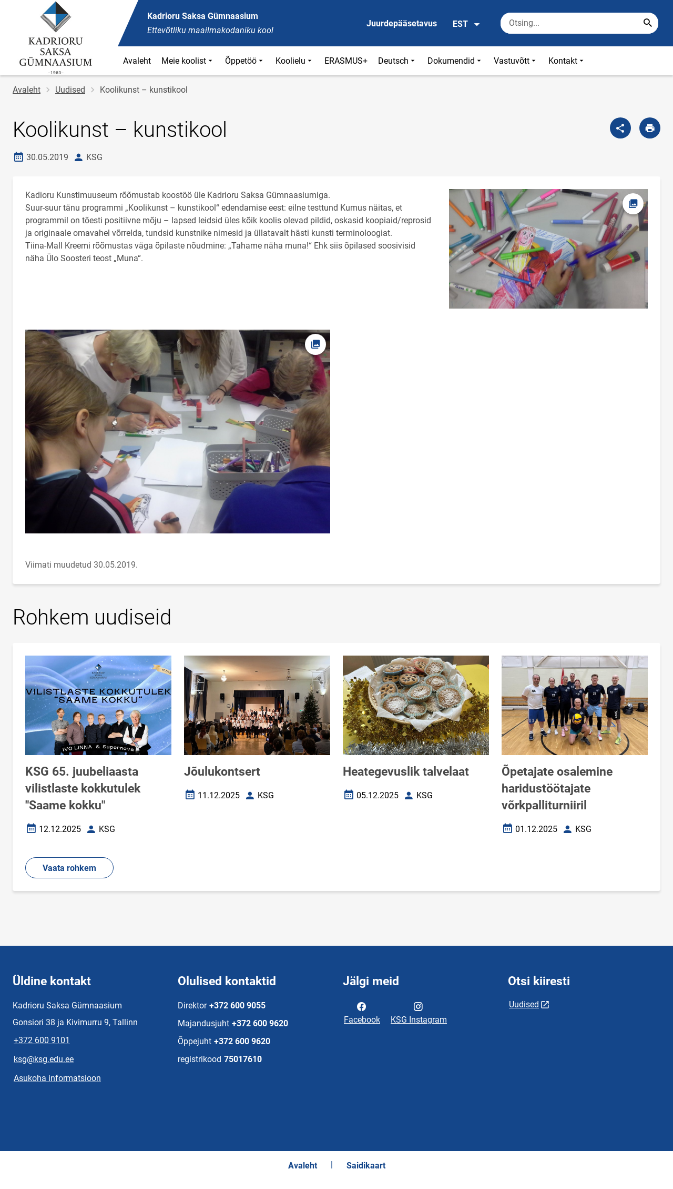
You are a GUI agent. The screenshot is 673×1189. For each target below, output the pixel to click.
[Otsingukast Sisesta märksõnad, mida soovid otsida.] (579, 23)
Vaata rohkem (69, 868)
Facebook (362, 1012)
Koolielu (295, 61)
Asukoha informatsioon (57, 1078)
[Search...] (648, 23)
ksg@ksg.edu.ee (44, 1059)
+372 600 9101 (42, 1040)
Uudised (70, 90)
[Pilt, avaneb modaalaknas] (177, 431)
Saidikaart (365, 1166)
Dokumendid (455, 61)
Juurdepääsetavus (401, 23)
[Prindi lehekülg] (649, 127)
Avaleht (137, 61)
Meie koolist (188, 61)
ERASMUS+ (346, 61)
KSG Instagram (419, 1012)
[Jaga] (620, 127)
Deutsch (397, 61)
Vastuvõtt (516, 61)
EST (467, 24)
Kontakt (567, 61)
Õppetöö (245, 61)
